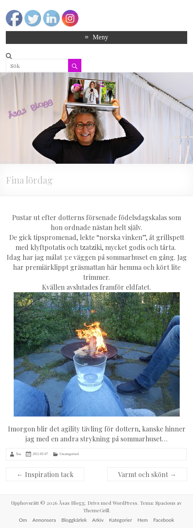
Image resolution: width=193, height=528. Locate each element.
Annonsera (44, 520)
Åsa (18, 454)
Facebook (163, 520)
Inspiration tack (45, 474)
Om (23, 520)
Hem (142, 520)
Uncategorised (68, 454)
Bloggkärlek (74, 520)
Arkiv (98, 520)
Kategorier (120, 520)
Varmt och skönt (147, 474)
